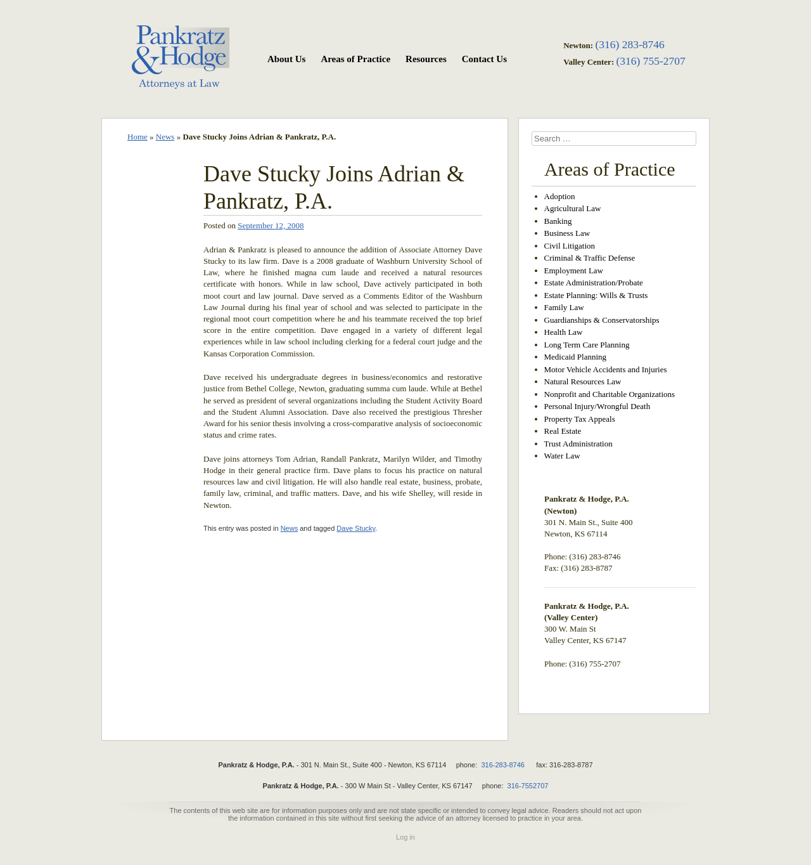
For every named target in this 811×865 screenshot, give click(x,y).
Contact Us (484, 59)
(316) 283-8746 (629, 44)
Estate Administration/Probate (593, 282)
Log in (405, 837)
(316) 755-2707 (650, 61)
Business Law (567, 233)
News (165, 136)
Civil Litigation (570, 245)
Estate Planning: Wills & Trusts (596, 295)
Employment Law (574, 270)
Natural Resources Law (583, 381)
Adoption (559, 196)
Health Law (563, 332)
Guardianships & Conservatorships (602, 320)
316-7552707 (528, 786)
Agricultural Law (572, 208)
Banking (558, 221)
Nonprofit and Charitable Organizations (609, 394)
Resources (426, 59)
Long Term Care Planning (587, 344)
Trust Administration (578, 443)
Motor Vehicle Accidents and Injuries (605, 369)
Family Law (564, 307)
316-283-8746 (503, 765)
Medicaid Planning (575, 356)
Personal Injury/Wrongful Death (597, 406)
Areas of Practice (355, 59)
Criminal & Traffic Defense (589, 258)
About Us (286, 59)
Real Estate (563, 431)
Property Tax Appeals (579, 419)
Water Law (562, 455)
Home (137, 136)
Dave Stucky (355, 528)
